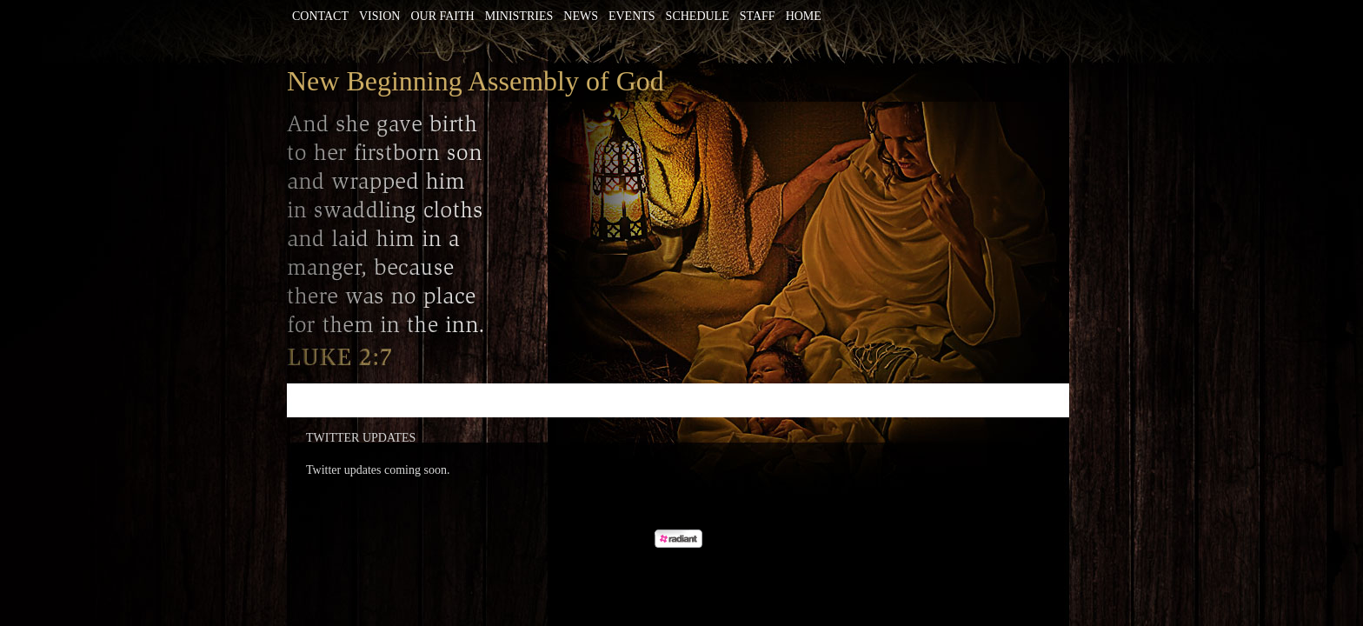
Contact (320, 16)
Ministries (519, 16)
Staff (757, 16)
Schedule (697, 16)
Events (631, 16)
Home (803, 16)
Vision (379, 16)
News (580, 16)
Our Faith (442, 16)
